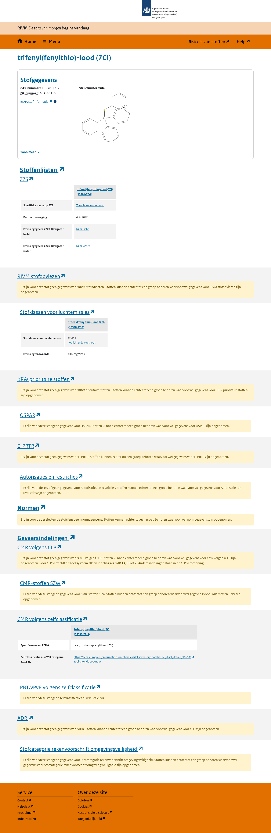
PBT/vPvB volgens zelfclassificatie (60, 687)
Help (245, 41)
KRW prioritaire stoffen (46, 379)
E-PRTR (28, 446)
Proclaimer (45, 812)
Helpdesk (45, 806)
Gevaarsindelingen (46, 538)
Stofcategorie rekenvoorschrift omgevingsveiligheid (82, 749)
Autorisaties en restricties (51, 477)
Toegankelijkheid (105, 818)
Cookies (105, 806)
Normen (31, 508)
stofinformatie (36, 102)
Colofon (105, 800)
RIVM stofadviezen (41, 276)
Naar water (83, 246)
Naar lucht (82, 229)
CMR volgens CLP (39, 547)
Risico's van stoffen (211, 41)
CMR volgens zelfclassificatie (52, 619)
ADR (25, 718)
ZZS (27, 179)
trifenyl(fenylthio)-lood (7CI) (95, 189)
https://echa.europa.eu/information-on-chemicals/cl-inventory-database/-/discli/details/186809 (134, 657)
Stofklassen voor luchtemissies (57, 312)
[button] (52, 42)
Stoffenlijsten (42, 170)
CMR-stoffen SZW (43, 583)
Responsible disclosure (105, 812)
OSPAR (30, 415)
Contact (44, 800)
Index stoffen (26, 819)
